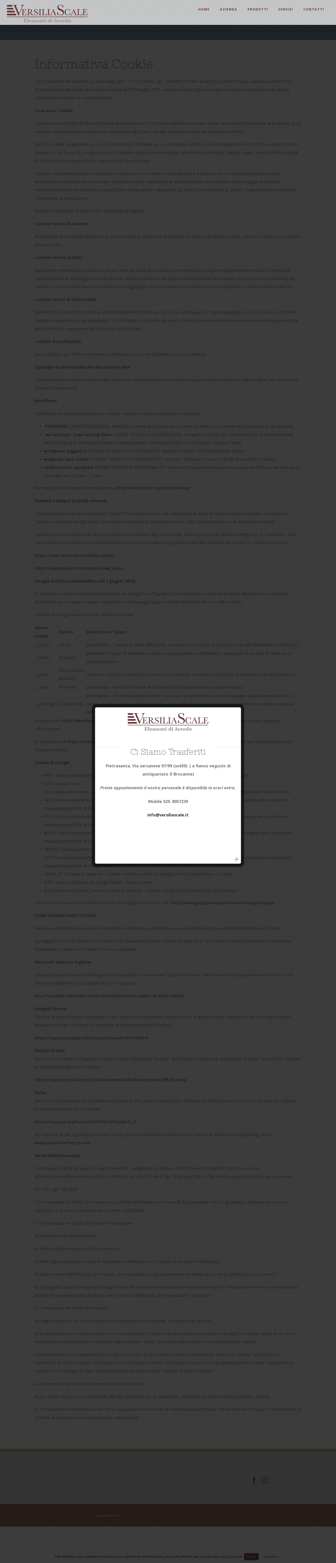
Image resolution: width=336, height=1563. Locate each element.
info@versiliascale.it (168, 815)
